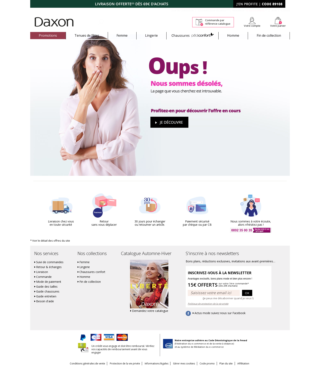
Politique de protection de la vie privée (208, 308)
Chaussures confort (92, 276)
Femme (122, 35)
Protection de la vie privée (121, 368)
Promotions (48, 35)
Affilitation (249, 368)
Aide (274, 10)
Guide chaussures (47, 296)
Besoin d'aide (45, 306)
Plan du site (229, 368)
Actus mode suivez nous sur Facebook (220, 317)
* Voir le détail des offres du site (49, 245)
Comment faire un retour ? (213, 10)
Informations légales (155, 368)
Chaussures (192, 35)
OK (247, 297)
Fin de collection (269, 35)
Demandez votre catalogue (150, 315)
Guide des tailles (47, 291)
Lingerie (151, 35)
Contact (285, 10)
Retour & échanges (49, 271)
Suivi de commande (182, 10)
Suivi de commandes (49, 266)
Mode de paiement (48, 286)
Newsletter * (249, 10)
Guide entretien (46, 301)
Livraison (42, 276)
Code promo (209, 368)
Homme (233, 35)
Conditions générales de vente (82, 368)
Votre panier (278, 26)
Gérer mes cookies (184, 368)
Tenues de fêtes (86, 35)
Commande (44, 281)
